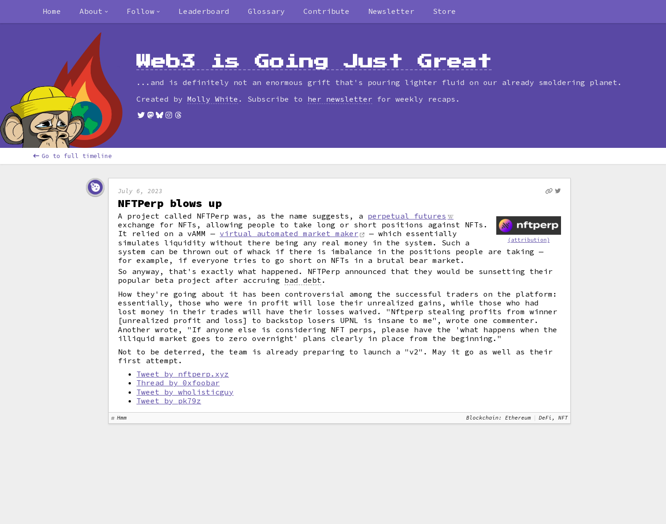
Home (52, 11)
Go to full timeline (72, 155)
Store (444, 11)
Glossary (266, 11)
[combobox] (93, 11)
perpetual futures (407, 215)
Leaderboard (204, 11)
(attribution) (529, 240)
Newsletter (391, 11)
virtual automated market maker (289, 233)
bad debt (302, 280)
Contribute (326, 11)
